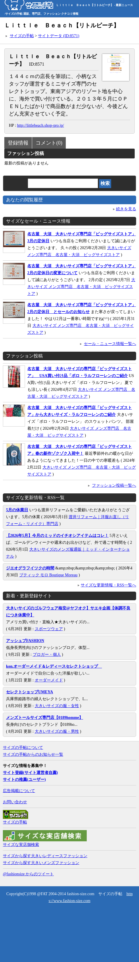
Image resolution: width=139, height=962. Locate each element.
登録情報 (18, 143)
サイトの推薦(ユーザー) (24, 779)
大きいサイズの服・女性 (57, 706)
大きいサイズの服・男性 (57, 731)
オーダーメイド (49, 680)
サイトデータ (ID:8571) (58, 36)
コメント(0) (49, 143)
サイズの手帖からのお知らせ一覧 (33, 754)
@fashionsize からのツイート (28, 874)
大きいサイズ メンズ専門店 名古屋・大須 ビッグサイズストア (81, 287)
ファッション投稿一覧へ (114, 485)
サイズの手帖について (23, 747)
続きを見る (126, 209)
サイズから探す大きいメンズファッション (41, 863)
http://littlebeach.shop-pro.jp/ (40, 125)
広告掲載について (19, 791)
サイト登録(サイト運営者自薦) (30, 772)
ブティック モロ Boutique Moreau (48, 575)
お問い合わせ (15, 802)
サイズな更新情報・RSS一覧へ (108, 585)
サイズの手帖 (22, 36)
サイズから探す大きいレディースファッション (45, 856)
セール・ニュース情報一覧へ (110, 344)
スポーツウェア (49, 629)
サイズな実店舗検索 (21, 844)
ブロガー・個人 (47, 654)
